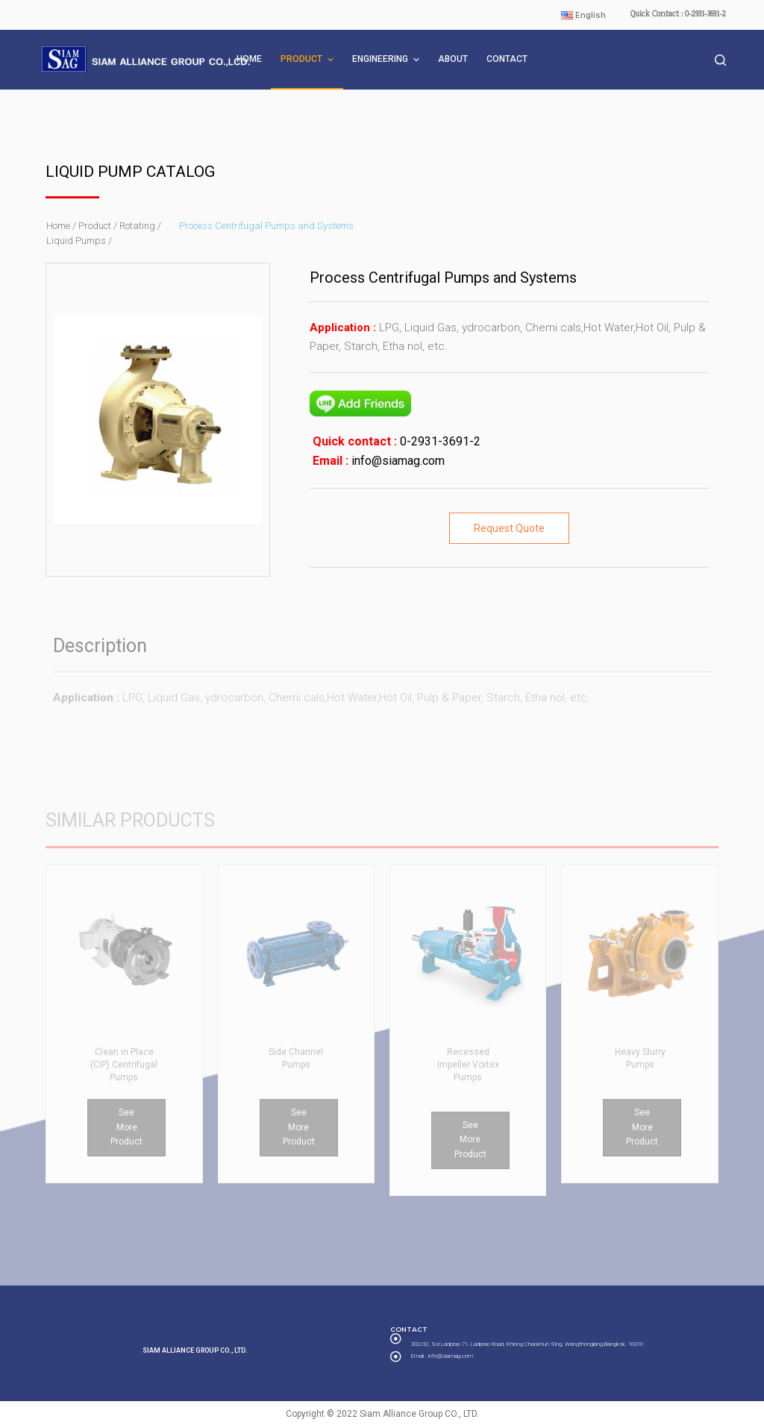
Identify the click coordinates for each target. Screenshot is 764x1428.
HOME (249, 59)
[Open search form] (720, 60)
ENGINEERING (387, 59)
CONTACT (506, 59)
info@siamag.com (396, 461)
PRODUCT (309, 59)
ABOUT (453, 59)
